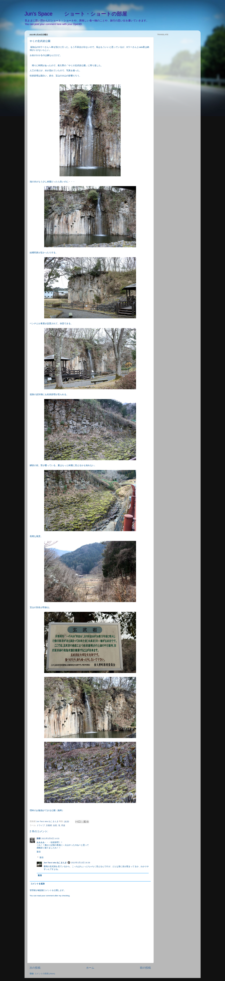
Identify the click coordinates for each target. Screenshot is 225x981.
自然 (55, 825)
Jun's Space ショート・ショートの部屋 (76, 14)
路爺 (39, 838)
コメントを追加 (38, 884)
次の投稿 (35, 967)
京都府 (49, 825)
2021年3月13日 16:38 (80, 863)
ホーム (90, 967)
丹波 (63, 825)
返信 (39, 852)
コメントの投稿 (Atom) (45, 974)
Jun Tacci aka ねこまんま (55, 863)
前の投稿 (145, 967)
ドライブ (41, 825)
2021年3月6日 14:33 (50, 838)
